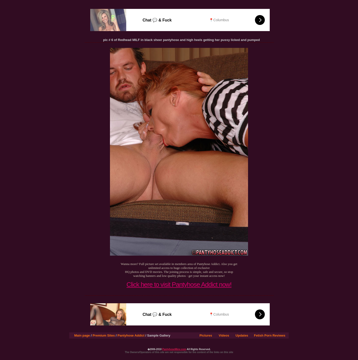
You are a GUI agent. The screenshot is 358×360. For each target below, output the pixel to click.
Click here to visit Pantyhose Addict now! (179, 284)
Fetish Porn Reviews (269, 335)
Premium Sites (103, 335)
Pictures (205, 335)
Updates (241, 335)
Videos (224, 335)
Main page (82, 335)
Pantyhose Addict (131, 335)
